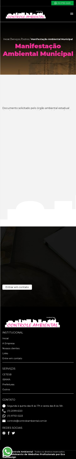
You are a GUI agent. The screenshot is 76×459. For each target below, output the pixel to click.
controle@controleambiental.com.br (24, 420)
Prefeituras (8, 384)
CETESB (6, 374)
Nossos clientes (11, 348)
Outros (6, 389)
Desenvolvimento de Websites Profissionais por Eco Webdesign (33, 456)
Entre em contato (12, 358)
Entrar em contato (17, 287)
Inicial (5, 338)
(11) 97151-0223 (62, 3)
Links (5, 353)
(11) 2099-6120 (12, 410)
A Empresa (8, 343)
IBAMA (6, 379)
